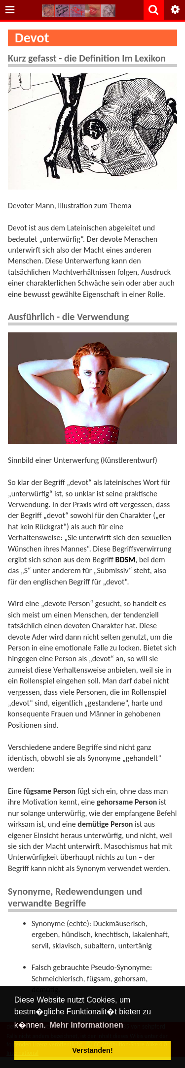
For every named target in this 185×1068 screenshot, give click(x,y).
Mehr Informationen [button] (86, 1025)
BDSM (125, 559)
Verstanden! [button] (92, 1050)
